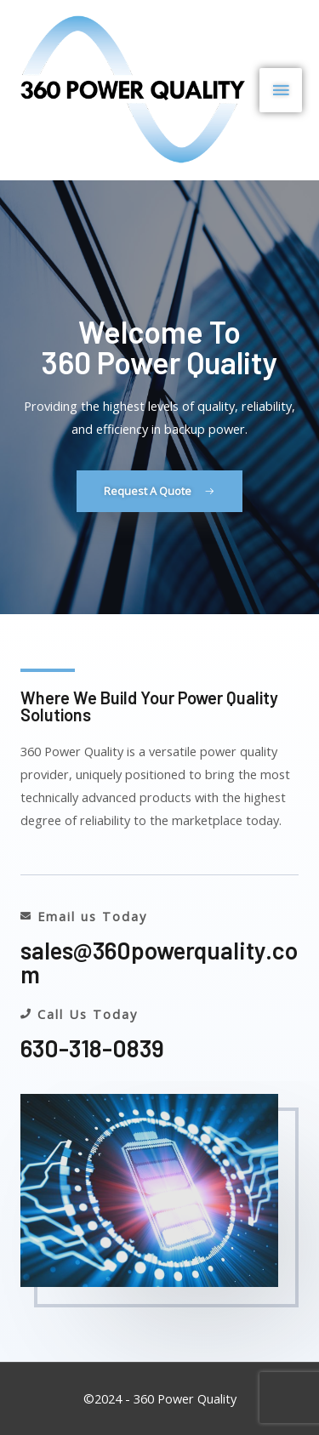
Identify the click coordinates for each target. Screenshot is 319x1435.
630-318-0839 (92, 1048)
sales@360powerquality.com (159, 962)
